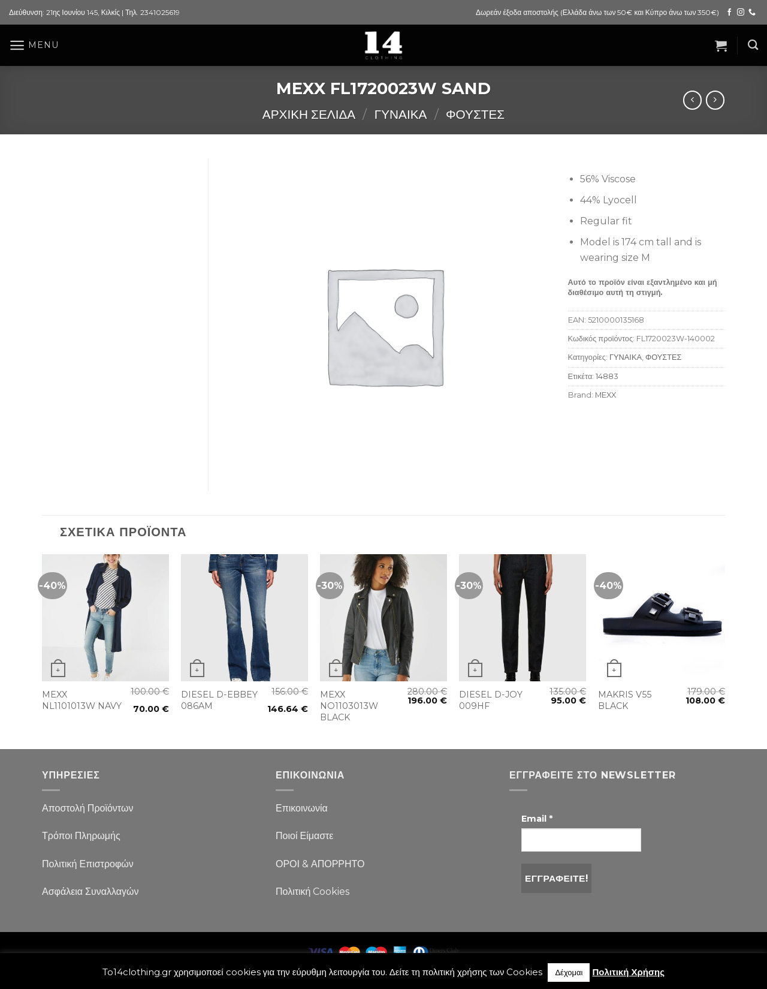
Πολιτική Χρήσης (628, 972)
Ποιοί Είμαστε (304, 835)
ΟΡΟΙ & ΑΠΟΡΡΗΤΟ (320, 864)
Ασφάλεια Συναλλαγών (90, 891)
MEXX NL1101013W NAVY (82, 700)
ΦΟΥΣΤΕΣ (475, 114)
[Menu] (33, 45)
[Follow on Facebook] (729, 12)
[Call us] (752, 12)
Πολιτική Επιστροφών (88, 864)
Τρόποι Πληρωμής (81, 835)
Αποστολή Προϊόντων (87, 808)
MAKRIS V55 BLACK (624, 700)
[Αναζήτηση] (753, 45)
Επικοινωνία (302, 808)
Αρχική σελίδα (308, 114)
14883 (607, 376)
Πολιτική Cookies (312, 891)
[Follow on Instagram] (740, 12)
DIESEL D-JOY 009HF (491, 700)
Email (536, 818)
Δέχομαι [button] (568, 972)
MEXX (605, 394)
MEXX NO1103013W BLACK (349, 705)
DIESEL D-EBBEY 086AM (219, 700)
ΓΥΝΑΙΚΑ (401, 114)
